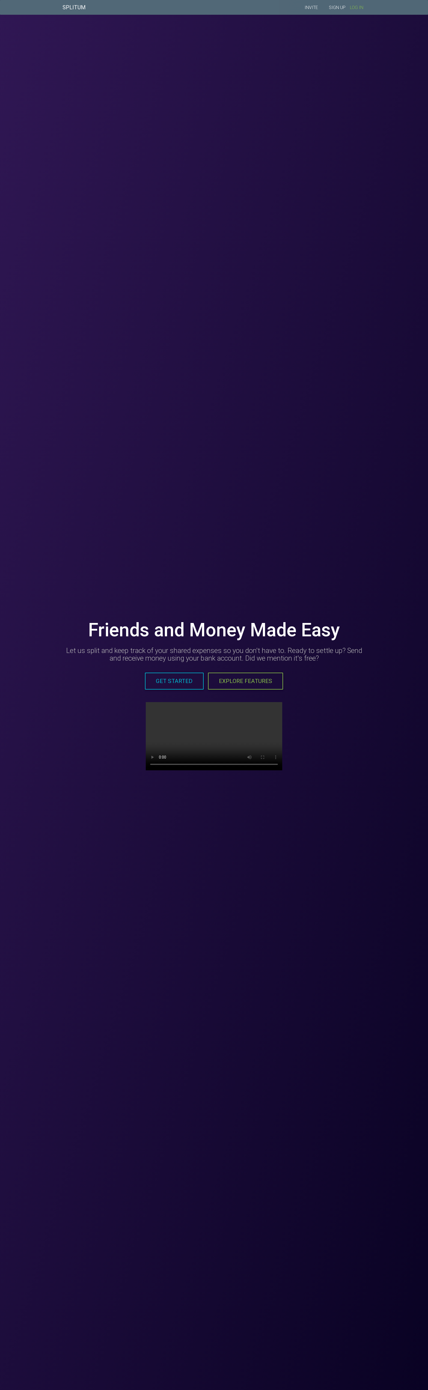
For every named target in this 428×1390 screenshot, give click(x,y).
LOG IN (356, 8)
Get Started (174, 681)
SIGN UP (337, 8)
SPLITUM (74, 8)
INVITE (311, 8)
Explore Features (245, 681)
